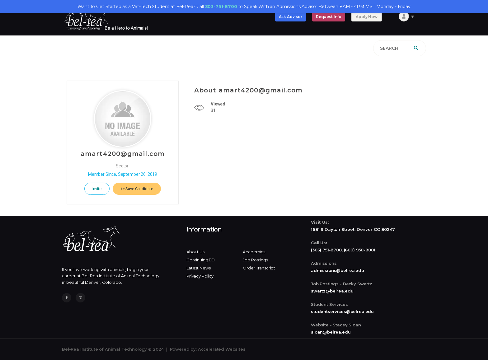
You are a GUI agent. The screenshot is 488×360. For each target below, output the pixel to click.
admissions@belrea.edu (337, 270)
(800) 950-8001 (359, 249)
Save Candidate (137, 188)
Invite (96, 188)
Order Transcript (259, 267)
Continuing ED (200, 259)
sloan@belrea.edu (331, 332)
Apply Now (367, 16)
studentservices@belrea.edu (342, 311)
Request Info (328, 16)
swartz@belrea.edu (332, 290)
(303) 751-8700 (326, 249)
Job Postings (255, 259)
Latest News (198, 267)
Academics (254, 251)
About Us (195, 251)
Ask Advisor (290, 16)
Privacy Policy (200, 276)
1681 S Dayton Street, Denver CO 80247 (353, 229)
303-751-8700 (221, 6)
